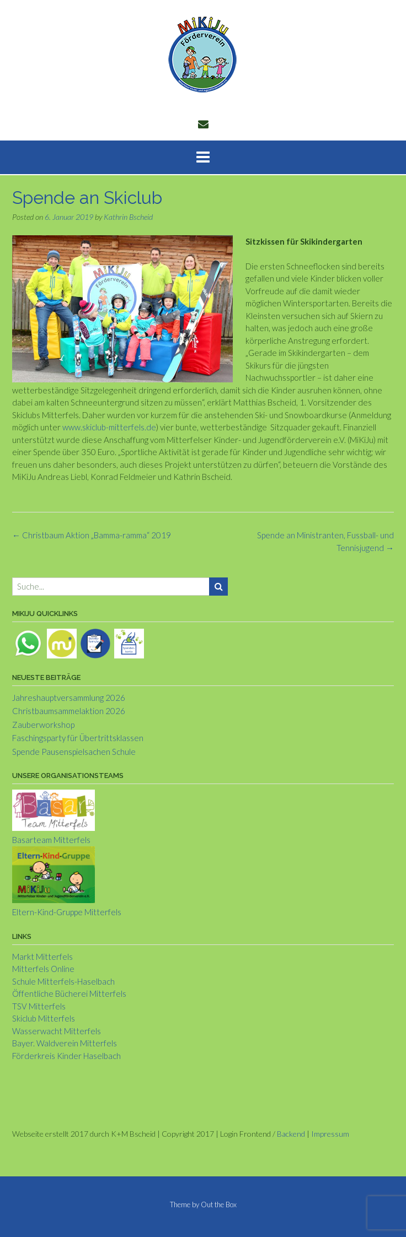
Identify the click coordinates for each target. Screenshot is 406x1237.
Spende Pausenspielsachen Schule (74, 752)
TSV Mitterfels (39, 1006)
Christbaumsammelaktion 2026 (68, 711)
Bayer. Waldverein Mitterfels (64, 1043)
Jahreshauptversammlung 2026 (68, 698)
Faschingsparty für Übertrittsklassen (77, 738)
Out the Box (219, 1204)
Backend (291, 1133)
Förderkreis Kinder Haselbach (66, 1056)
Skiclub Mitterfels (43, 1018)
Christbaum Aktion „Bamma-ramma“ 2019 (91, 535)
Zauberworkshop (43, 725)
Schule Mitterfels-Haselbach (63, 981)
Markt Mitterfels (42, 956)
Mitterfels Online (43, 969)
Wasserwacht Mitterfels (56, 1031)
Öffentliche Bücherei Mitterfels (69, 993)
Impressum (330, 1133)
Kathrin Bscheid (128, 217)
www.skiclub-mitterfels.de (109, 427)
